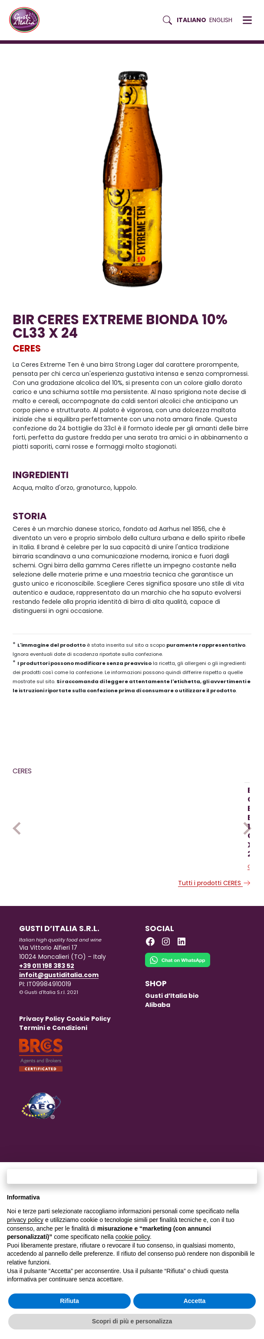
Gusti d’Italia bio (172, 1046)
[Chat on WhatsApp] (177, 1015)
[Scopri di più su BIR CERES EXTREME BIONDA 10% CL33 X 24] (66, 834)
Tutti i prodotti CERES (214, 933)
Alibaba (157, 1055)
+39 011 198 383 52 (46, 1016)
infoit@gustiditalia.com (59, 1025)
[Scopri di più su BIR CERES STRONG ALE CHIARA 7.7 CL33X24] (181, 834)
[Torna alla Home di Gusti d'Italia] (27, 20)
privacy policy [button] (25, 1219)
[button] (247, 20)
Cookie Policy (88, 1069)
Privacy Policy (42, 1069)
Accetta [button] (195, 1300)
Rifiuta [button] (69, 1300)
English (220, 20)
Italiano (191, 20)
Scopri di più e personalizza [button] (132, 1321)
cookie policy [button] (133, 1236)
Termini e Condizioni (53, 1078)
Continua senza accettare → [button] (131, 1176)
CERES (27, 348)
